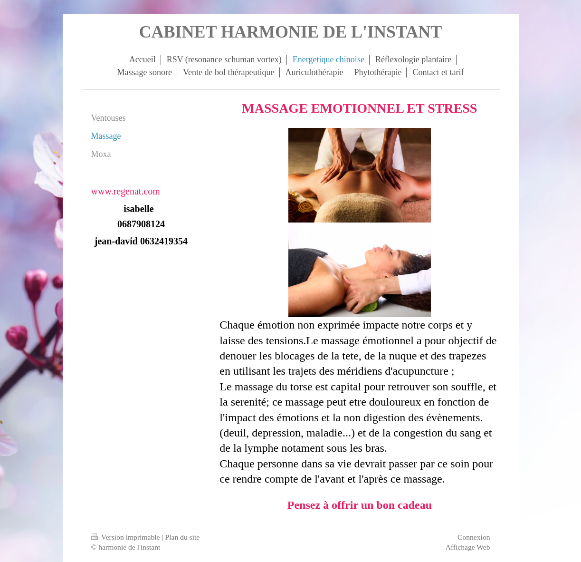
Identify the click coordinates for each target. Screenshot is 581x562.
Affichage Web (468, 547)
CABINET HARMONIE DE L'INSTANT (290, 31)
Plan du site (182, 537)
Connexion (473, 537)
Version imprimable (126, 537)
